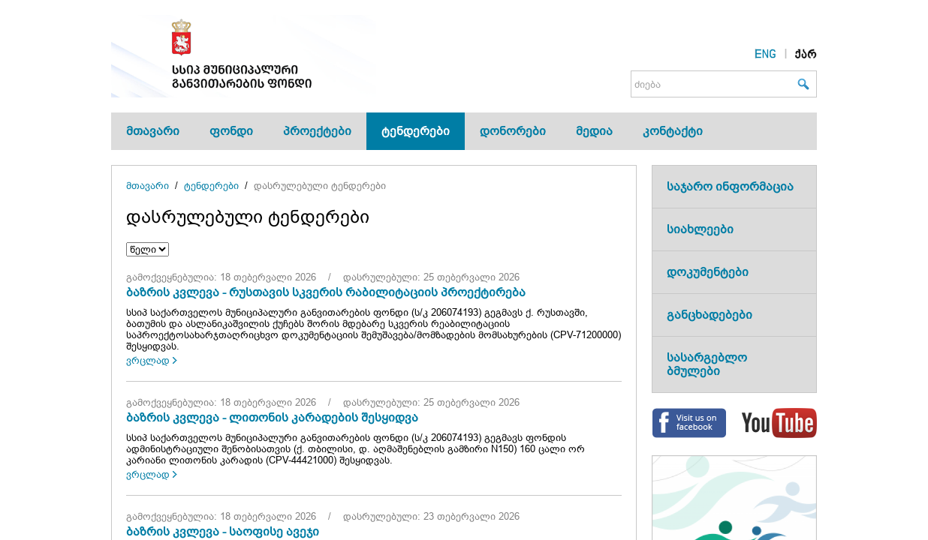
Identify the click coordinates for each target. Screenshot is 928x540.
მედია (594, 130)
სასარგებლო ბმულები (707, 364)
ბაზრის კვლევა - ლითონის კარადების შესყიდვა (272, 417)
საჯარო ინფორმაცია (730, 186)
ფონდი (231, 130)
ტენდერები (415, 130)
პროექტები (317, 130)
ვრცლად (148, 360)
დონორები (513, 130)
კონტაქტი (673, 130)
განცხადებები (709, 314)
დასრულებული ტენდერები (320, 185)
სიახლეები (700, 229)
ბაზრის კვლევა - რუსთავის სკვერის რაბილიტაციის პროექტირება (326, 292)
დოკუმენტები (708, 272)
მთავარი (152, 130)
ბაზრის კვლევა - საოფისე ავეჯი (222, 531)
